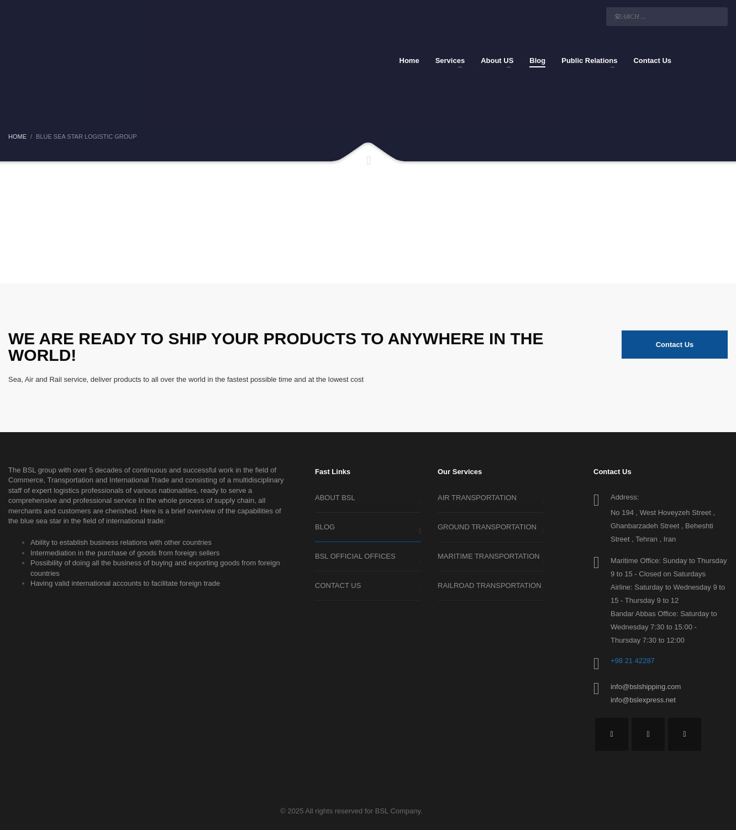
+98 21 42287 (633, 660)
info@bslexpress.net (643, 700)
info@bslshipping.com (646, 686)
